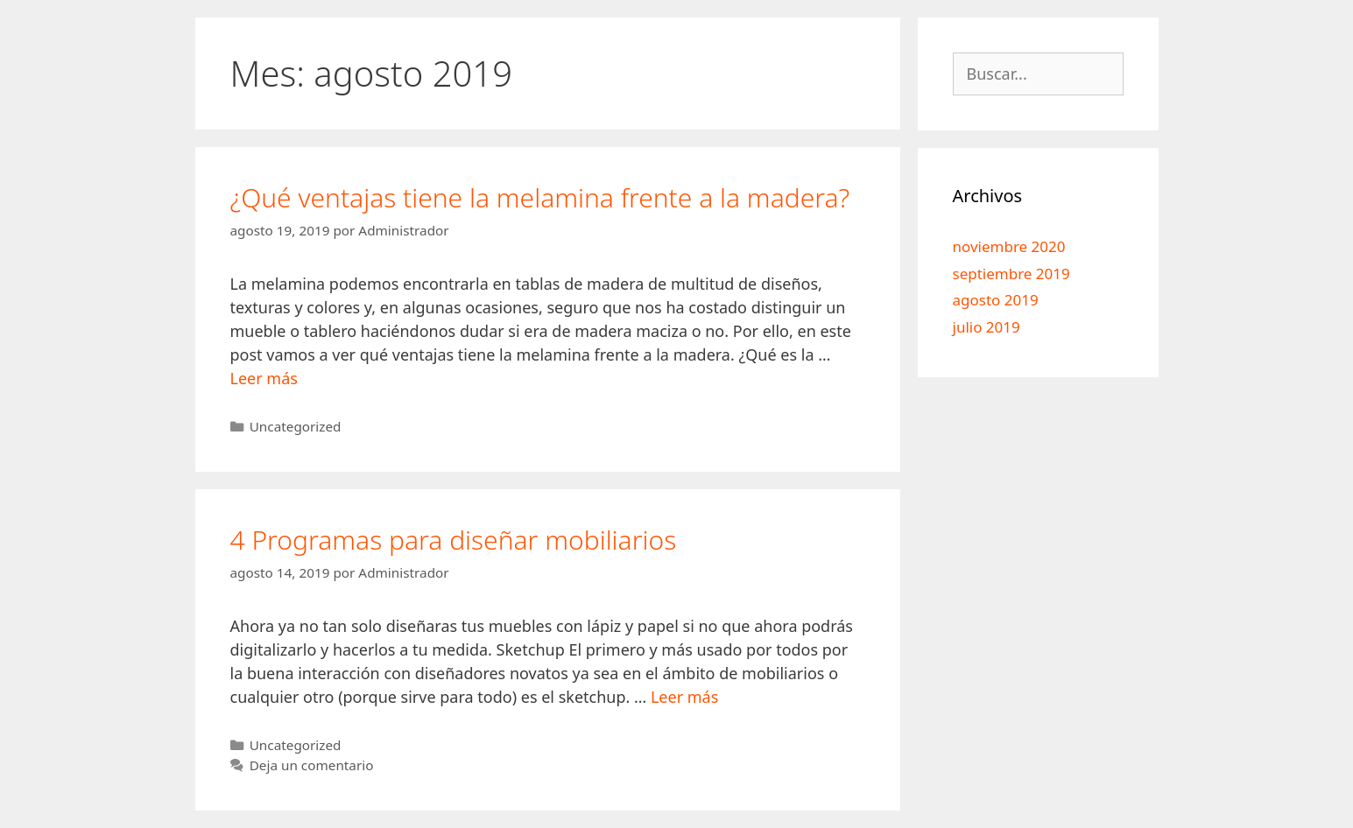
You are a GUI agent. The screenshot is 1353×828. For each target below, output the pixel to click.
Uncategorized (296, 426)
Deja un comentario (312, 765)
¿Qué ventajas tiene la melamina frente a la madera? (540, 197)
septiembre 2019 (1011, 273)
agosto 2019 (996, 300)
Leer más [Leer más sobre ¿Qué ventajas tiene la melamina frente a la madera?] (264, 378)
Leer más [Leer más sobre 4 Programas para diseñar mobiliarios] (684, 696)
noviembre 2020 (1009, 246)
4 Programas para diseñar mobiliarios (453, 540)
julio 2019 (986, 327)
